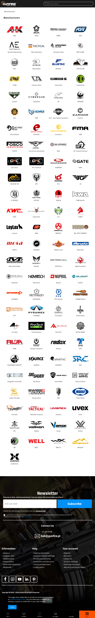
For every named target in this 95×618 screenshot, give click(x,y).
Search (46, 4)
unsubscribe (41, 511)
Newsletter (47, 494)
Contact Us (47, 526)
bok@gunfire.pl (50, 536)
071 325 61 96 (47, 532)
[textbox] (68, 4)
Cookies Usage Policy (17, 599)
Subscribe (75, 503)
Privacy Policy (28, 516)
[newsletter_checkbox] (4, 515)
